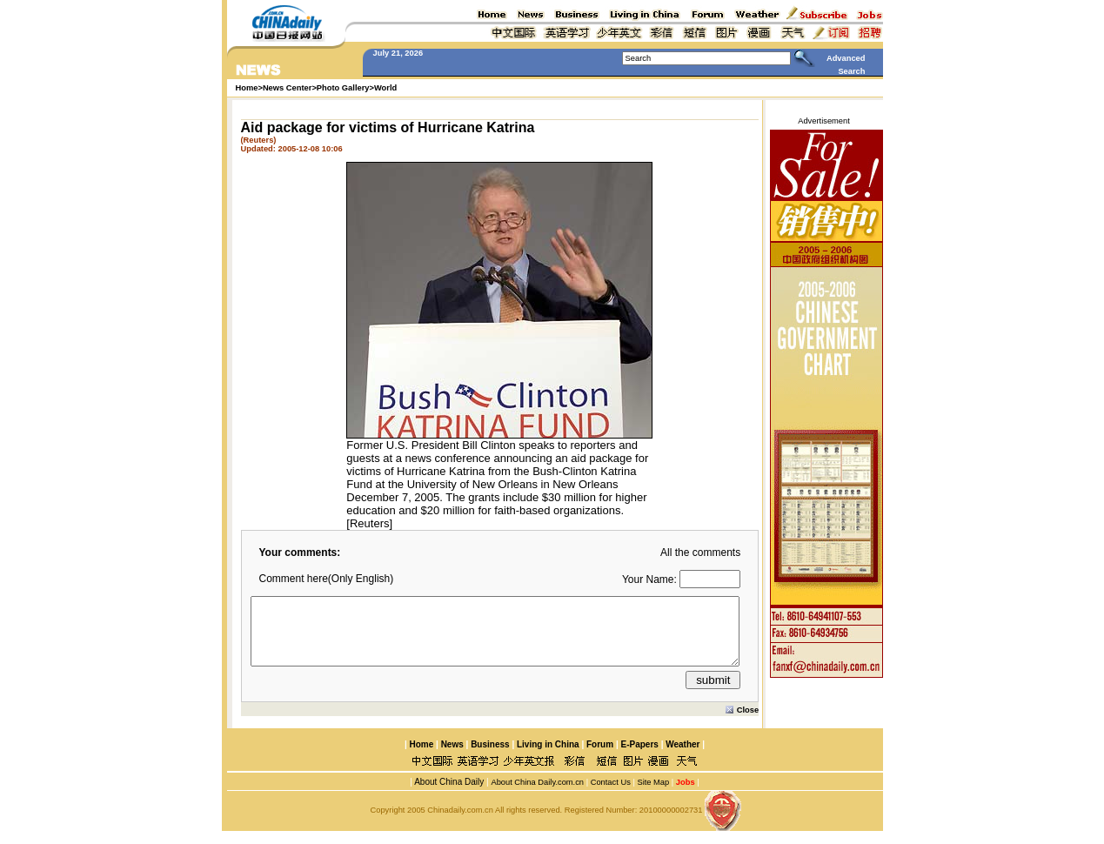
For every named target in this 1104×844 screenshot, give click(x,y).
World (385, 88)
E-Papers (639, 757)
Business (490, 757)
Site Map (653, 795)
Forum (599, 757)
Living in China (548, 757)
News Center (287, 88)
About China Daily (448, 795)
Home (421, 757)
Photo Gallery (343, 88)
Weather (681, 757)
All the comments (700, 552)
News (452, 757)
